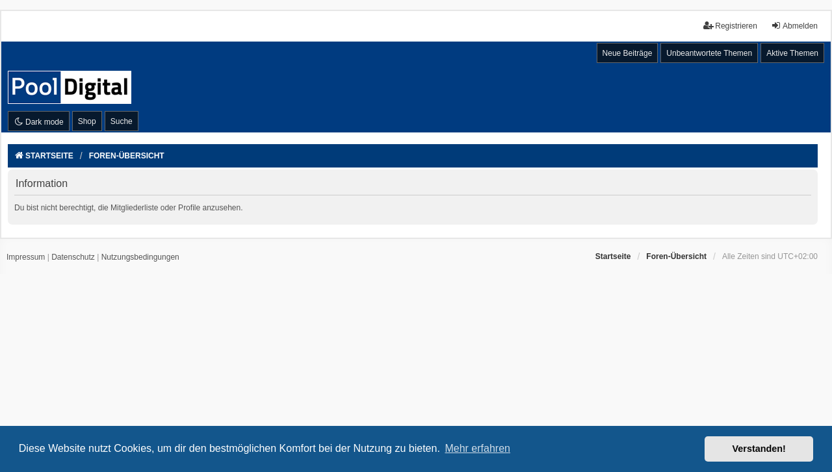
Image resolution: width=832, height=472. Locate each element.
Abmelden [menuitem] (794, 26)
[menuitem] (25, 258)
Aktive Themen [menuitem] (792, 53)
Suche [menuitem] (121, 121)
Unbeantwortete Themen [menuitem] (709, 53)
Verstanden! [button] (759, 448)
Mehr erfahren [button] (477, 448)
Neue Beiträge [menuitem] (628, 53)
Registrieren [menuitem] (730, 26)
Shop (87, 121)
